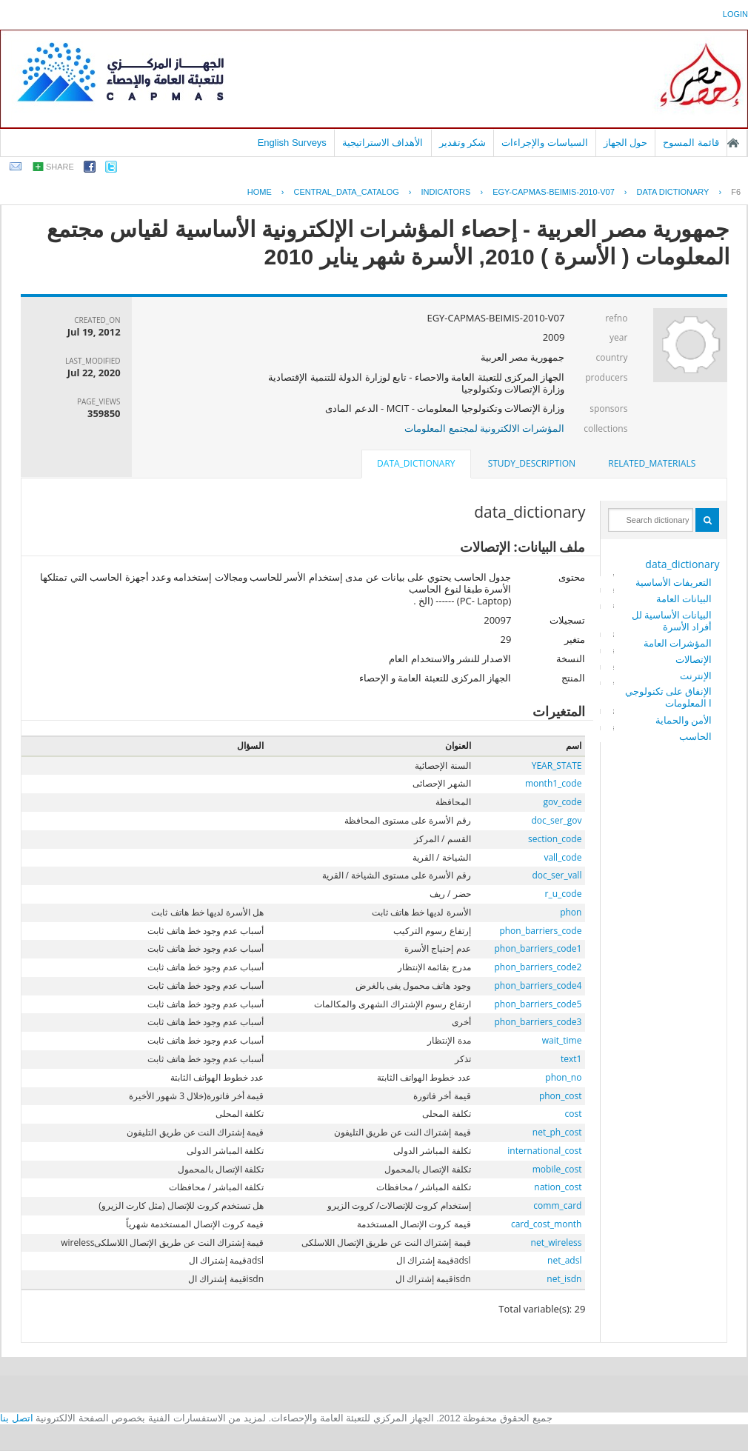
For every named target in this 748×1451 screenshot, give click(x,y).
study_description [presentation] (531, 463)
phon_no (563, 1077)
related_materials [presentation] (651, 463)
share (60, 166)
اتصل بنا (16, 1418)
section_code (554, 839)
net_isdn (564, 1278)
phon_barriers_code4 (538, 985)
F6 (736, 191)
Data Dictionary (673, 191)
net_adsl (564, 1260)
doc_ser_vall (557, 875)
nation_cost (557, 1187)
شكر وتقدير (463, 142)
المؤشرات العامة (678, 643)
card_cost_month (546, 1224)
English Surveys (292, 142)
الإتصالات (693, 659)
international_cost (544, 1150)
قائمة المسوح (691, 142)
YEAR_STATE (557, 765)
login (735, 14)
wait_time (562, 1040)
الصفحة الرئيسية (733, 143)
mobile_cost (557, 1169)
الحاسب (695, 736)
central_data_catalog (346, 191)
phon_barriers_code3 (538, 1021)
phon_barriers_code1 (538, 948)
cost (572, 1113)
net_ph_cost (557, 1132)
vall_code (562, 857)
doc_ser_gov (557, 820)
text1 (571, 1059)
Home (259, 191)
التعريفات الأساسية (673, 582)
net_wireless (556, 1242)
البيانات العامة (684, 598)
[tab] (651, 464)
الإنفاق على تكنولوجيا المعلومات (668, 697)
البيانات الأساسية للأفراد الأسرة (672, 621)
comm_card (557, 1205)
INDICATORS (446, 191)
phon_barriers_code (540, 930)
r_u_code (563, 893)
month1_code (553, 783)
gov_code (562, 801)
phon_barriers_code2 (538, 967)
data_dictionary (682, 564)
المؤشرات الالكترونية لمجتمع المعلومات (484, 428)
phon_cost (560, 1096)
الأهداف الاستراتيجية (383, 142)
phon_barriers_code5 (538, 1004)
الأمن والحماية (683, 720)
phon (570, 912)
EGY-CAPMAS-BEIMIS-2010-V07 (553, 191)
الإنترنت (696, 675)
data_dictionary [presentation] (416, 463)
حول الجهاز (626, 142)
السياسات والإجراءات (544, 142)
